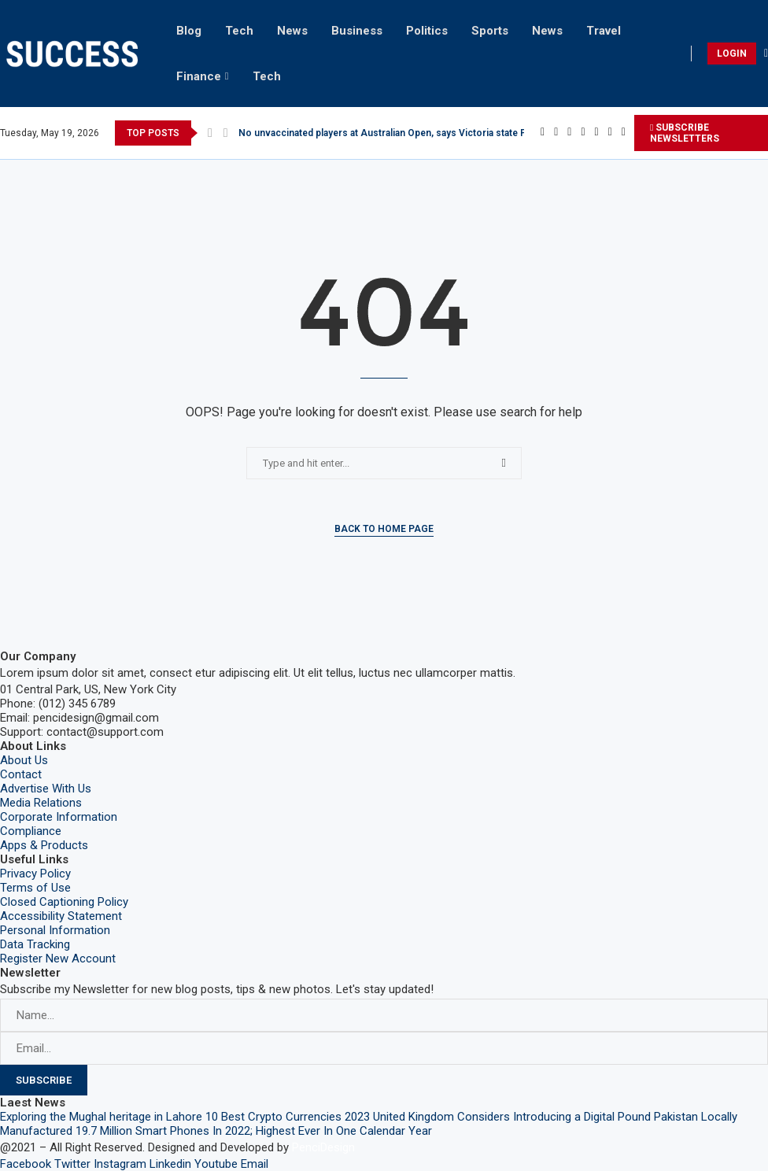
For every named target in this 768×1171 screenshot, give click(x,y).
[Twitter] (556, 133)
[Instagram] (569, 133)
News (292, 31)
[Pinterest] (582, 133)
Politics (427, 31)
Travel (603, 31)
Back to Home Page (384, 528)
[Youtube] (610, 133)
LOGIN (732, 53)
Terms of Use (35, 888)
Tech (239, 31)
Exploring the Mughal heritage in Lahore (101, 1117)
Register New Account (58, 958)
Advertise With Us (45, 788)
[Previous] (210, 133)
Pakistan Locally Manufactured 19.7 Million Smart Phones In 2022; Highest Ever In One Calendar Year (368, 1124)
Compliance (30, 831)
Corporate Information (58, 817)
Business (356, 31)
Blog (188, 31)
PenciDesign (323, 1147)
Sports (489, 31)
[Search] (766, 53)
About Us (24, 760)
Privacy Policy (35, 873)
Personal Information (55, 930)
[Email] (623, 133)
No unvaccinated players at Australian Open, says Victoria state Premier (397, 133)
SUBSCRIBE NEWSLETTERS (684, 133)
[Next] (226, 133)
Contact (21, 774)
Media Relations (41, 803)
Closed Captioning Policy (64, 902)
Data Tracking (35, 944)
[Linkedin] (597, 133)
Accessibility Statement (61, 916)
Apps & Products (44, 845)
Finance (198, 76)
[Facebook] (542, 133)
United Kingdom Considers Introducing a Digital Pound (512, 1117)
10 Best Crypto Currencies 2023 (287, 1117)
